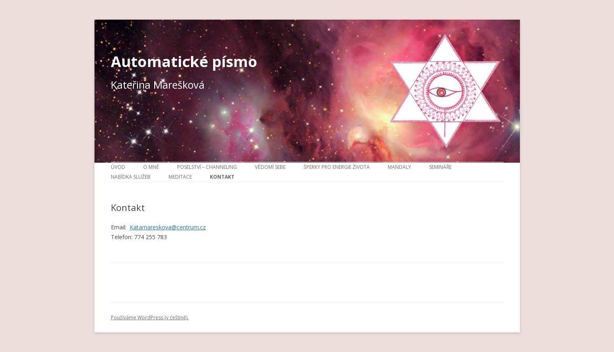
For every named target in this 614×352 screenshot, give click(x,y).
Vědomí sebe (270, 167)
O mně (151, 167)
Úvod (118, 167)
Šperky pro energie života (337, 167)
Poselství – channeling (207, 167)
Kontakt (222, 176)
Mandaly (399, 167)
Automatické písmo (184, 61)
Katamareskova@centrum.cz (168, 227)
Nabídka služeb (131, 176)
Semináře (440, 167)
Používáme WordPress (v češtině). (150, 317)
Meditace (180, 176)
